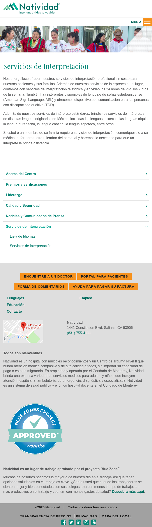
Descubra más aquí (128, 491)
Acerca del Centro (21, 174)
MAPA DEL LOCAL (117, 516)
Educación (16, 305)
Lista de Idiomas (22, 236)
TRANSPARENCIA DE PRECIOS (45, 516)
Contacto (14, 311)
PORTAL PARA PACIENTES (104, 276)
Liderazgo (14, 195)
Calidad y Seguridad (23, 205)
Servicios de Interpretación (28, 226)
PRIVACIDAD (86, 516)
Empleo (86, 298)
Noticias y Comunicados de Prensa (35, 216)
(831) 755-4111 (79, 333)
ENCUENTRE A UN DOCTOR (48, 276)
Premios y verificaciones (26, 184)
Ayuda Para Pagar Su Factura (103, 286)
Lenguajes (15, 298)
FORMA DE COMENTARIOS (41, 286)
